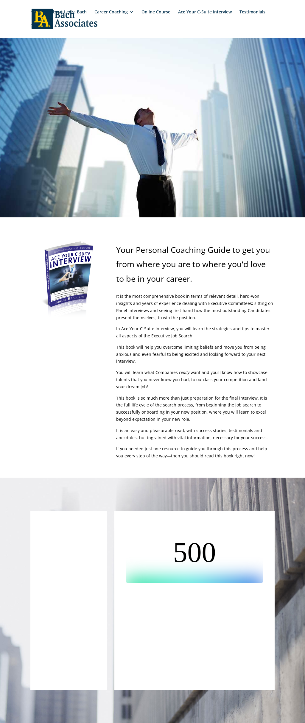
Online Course (155, 12)
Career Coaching (111, 12)
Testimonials (252, 12)
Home (36, 12)
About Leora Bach (68, 12)
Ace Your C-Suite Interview (205, 12)
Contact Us (41, 26)
